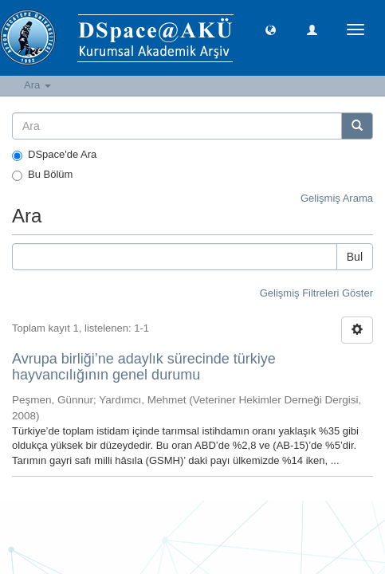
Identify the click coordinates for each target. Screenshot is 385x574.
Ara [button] (37, 85)
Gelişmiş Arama (337, 198)
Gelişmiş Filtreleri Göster (316, 293)
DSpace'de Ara (54, 154)
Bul (355, 256)
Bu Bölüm (42, 174)
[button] (271, 29)
